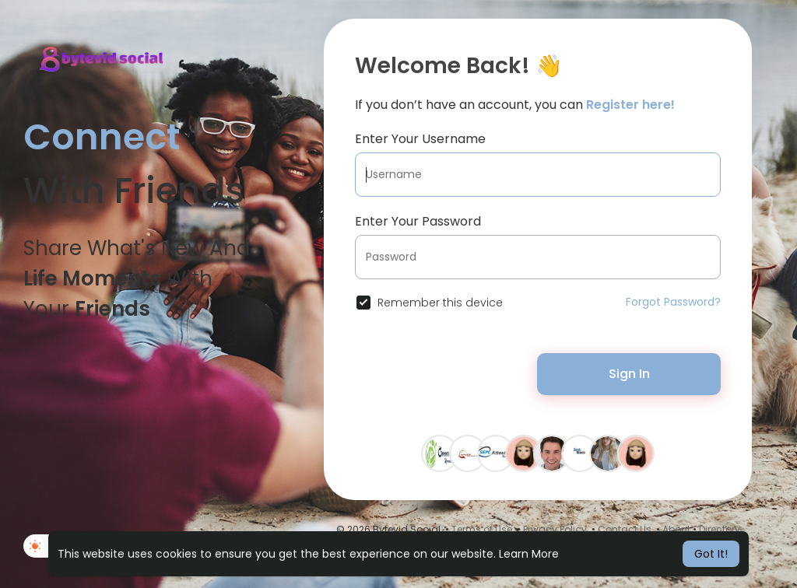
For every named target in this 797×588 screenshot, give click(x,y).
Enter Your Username (420, 139)
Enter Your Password (418, 221)
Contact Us (624, 529)
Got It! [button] (711, 554)
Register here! (630, 105)
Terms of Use (481, 529)
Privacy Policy (555, 529)
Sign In (629, 374)
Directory (719, 529)
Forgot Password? (673, 302)
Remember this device (440, 302)
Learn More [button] (529, 554)
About (676, 529)
